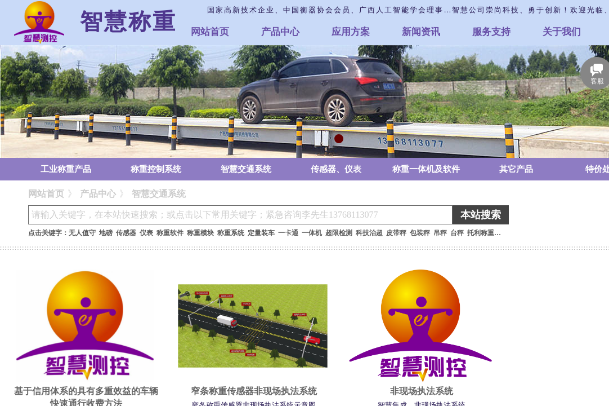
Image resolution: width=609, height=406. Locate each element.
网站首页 (210, 32)
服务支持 (491, 32)
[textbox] (240, 214)
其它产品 (516, 169)
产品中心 (280, 32)
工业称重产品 (66, 169)
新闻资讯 (421, 32)
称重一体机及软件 (426, 169)
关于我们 (562, 32)
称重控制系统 (156, 169)
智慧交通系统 (246, 169)
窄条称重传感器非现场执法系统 (254, 391)
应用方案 (351, 32)
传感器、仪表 (336, 169)
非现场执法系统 (421, 391)
